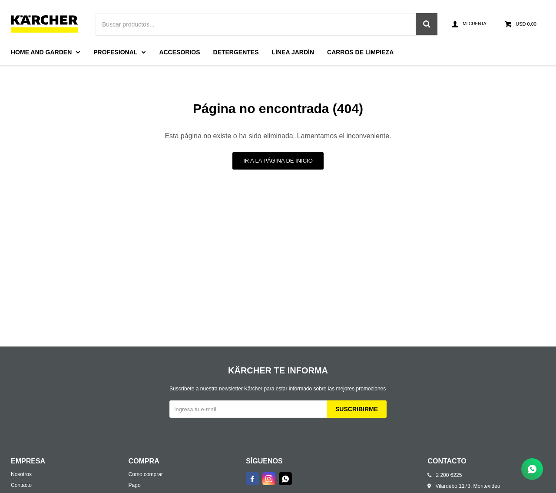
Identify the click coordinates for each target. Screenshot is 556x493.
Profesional (115, 52)
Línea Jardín (293, 52)
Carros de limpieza (360, 52)
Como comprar (146, 474)
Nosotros (21, 474)
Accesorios (179, 52)
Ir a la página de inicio (278, 160)
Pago (135, 485)
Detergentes (236, 52)
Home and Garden (41, 52)
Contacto (21, 485)
